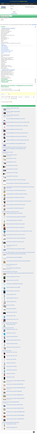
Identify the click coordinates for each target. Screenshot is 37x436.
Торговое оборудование (5, 49)
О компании (7, 3)
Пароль (12, 8)
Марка (3, 94)
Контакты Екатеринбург (25, 3)
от (1, 98)
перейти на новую (23, 1)
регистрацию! (34, 24)
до (5, 98)
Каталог (2, 3)
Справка (31, 3)
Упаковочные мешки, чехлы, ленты (7, 50)
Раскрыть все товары (14, 96)
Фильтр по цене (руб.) (5, 96)
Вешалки (2, 44)
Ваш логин (12, 6)
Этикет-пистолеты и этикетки (6, 51)
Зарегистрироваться (14, 13)
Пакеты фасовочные (4, 48)
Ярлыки (2, 53)
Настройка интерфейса (6, 101)
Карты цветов (4, 45)
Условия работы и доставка (15, 3)
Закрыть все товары (14, 98)
